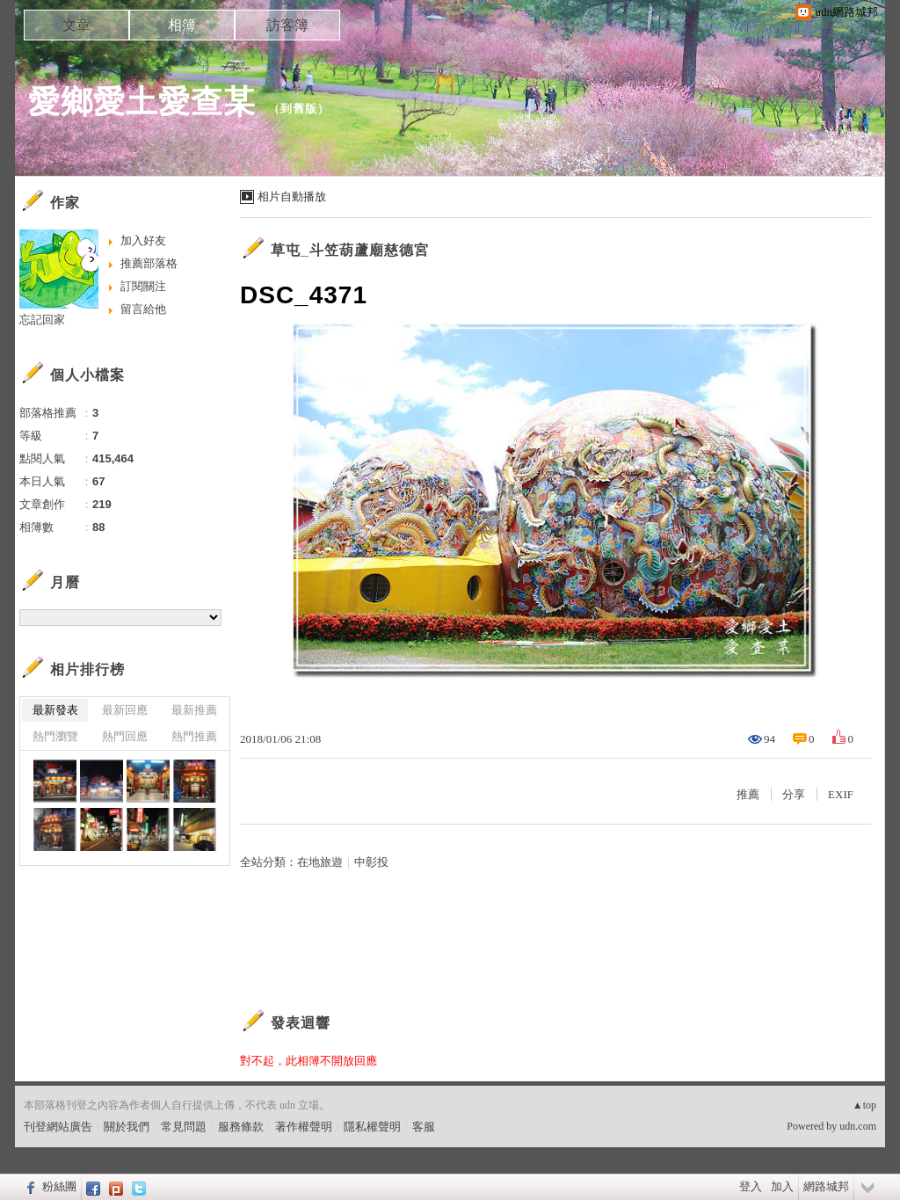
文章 (76, 25)
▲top (864, 1105)
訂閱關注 (143, 286)
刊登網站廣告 (58, 1126)
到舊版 (298, 108)
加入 (782, 1186)
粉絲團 (59, 1186)
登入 (750, 1186)
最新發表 (55, 709)
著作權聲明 (303, 1126)
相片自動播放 (292, 196)
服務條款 (241, 1126)
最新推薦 (194, 709)
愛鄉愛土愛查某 (142, 102)
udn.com (857, 1126)
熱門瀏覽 (55, 736)
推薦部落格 (149, 263)
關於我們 (126, 1126)
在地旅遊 (320, 862)
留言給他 (143, 309)
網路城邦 (826, 1186)
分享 (793, 794)
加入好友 (143, 240)
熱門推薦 (194, 736)
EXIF (840, 794)
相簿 (182, 25)
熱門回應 (125, 736)
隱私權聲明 (372, 1126)
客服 (423, 1126)
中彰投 (371, 862)
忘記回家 (42, 319)
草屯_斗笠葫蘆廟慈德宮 (350, 250)
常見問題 (184, 1126)
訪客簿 (287, 25)
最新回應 (125, 709)
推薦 (748, 794)
